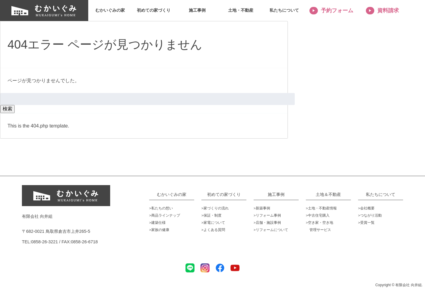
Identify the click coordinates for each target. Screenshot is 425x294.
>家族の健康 (159, 230)
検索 (7, 108)
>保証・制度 (211, 215)
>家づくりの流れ (215, 208)
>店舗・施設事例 (267, 222)
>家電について (213, 222)
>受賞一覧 (366, 222)
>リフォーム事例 (267, 215)
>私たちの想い (161, 208)
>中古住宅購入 (318, 215)
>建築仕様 (157, 222)
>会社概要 (366, 208)
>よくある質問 (213, 230)
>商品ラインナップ (164, 215)
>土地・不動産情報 (321, 208)
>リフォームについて (271, 230)
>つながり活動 (370, 215)
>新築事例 (262, 208)
